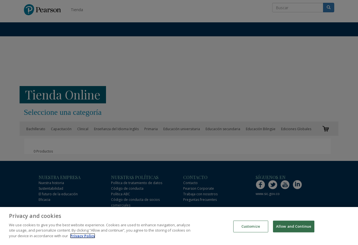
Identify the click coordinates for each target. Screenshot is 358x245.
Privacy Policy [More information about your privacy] (82, 236)
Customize (250, 227)
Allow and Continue (293, 227)
